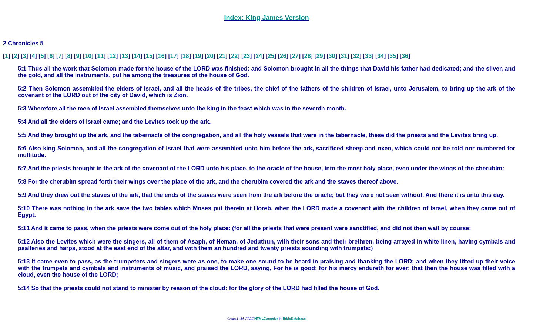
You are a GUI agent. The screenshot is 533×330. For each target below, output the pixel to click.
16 (161, 56)
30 (332, 56)
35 (392, 56)
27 (295, 56)
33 (368, 56)
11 (100, 56)
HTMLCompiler (266, 318)
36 (405, 56)
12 (112, 56)
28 (307, 56)
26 (283, 56)
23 (246, 56)
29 (319, 56)
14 (137, 56)
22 (234, 56)
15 (149, 56)
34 (380, 56)
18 (185, 56)
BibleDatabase (294, 318)
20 (210, 56)
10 (88, 56)
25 (271, 56)
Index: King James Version (266, 17)
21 (222, 56)
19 (198, 56)
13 (124, 56)
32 (356, 56)
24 (258, 56)
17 (173, 56)
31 (344, 56)
